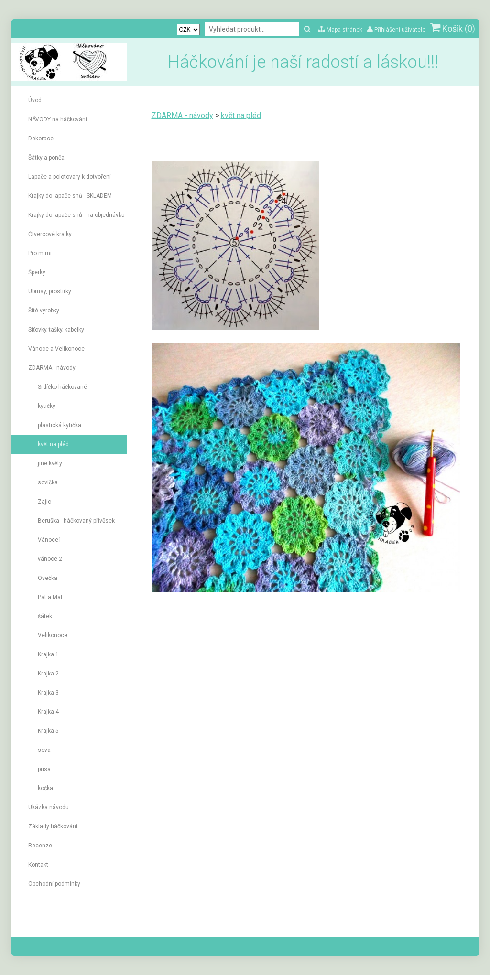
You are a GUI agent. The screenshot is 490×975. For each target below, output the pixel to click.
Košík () (452, 28)
